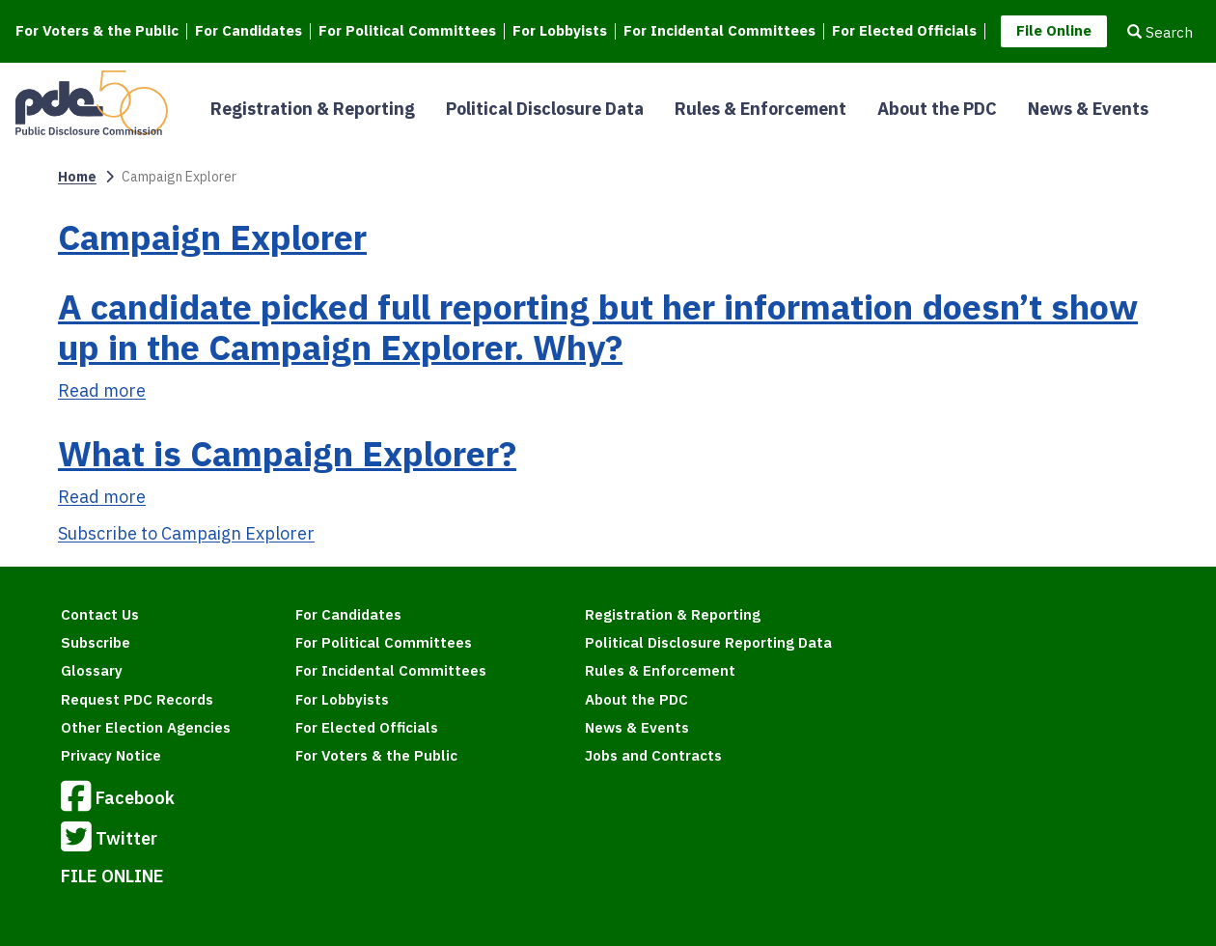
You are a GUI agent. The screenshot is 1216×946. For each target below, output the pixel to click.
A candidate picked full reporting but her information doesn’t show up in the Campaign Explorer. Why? (598, 327)
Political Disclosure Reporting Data (708, 642)
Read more (102, 390)
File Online (1054, 30)
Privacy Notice (111, 755)
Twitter (109, 840)
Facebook (118, 799)
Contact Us (100, 614)
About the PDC (937, 108)
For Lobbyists (559, 31)
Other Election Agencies (146, 727)
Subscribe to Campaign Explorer (186, 533)
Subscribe (95, 642)
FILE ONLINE (112, 876)
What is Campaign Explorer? (287, 453)
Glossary (92, 670)
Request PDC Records (137, 699)
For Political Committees (407, 31)
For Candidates (248, 31)
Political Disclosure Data (545, 108)
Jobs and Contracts (653, 755)
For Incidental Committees (719, 31)
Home (77, 176)
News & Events (1088, 108)
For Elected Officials (904, 31)
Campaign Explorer (212, 237)
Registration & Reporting (312, 108)
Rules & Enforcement (760, 108)
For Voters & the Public (97, 31)
